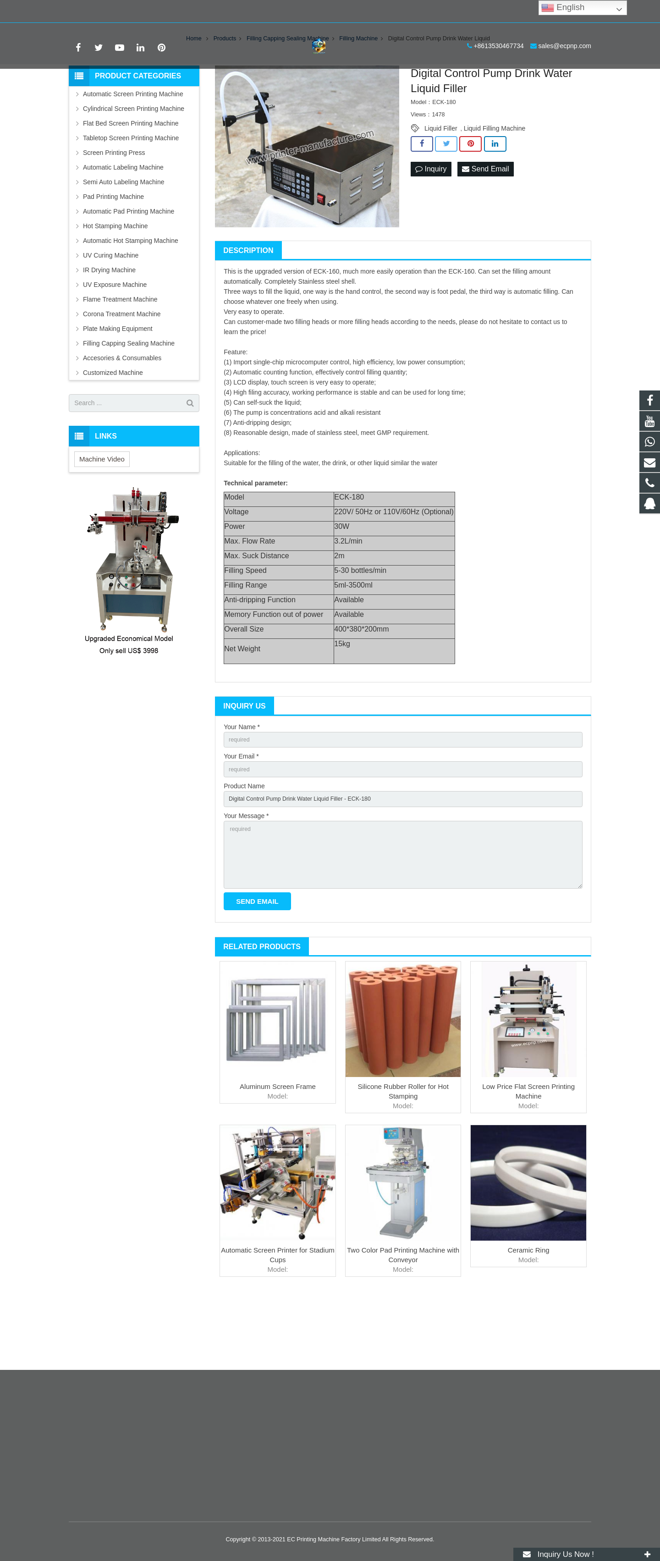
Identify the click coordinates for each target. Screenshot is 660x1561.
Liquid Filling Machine (495, 183)
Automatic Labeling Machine (123, 222)
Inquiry (430, 224)
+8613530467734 (101, 11)
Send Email (485, 224)
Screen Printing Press (114, 207)
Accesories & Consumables (122, 413)
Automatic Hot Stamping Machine (130, 295)
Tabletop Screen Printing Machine (131, 193)
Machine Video (102, 514)
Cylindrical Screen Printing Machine (133, 163)
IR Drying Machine (109, 325)
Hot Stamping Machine (115, 281)
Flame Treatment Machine (120, 354)
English (562, 7)
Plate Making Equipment (118, 383)
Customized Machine (113, 427)
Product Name (244, 845)
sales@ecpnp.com (166, 11)
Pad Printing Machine (113, 251)
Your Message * (246, 877)
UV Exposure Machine (115, 339)
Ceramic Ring (529, 1320)
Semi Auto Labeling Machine (123, 237)
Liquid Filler (440, 183)
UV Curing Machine (110, 310)
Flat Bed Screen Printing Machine (131, 178)
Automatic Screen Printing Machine (133, 149)
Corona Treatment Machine (122, 369)
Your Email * (241, 813)
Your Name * (242, 782)
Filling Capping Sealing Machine (129, 398)
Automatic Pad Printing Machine (128, 266)
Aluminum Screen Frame (278, 1156)
